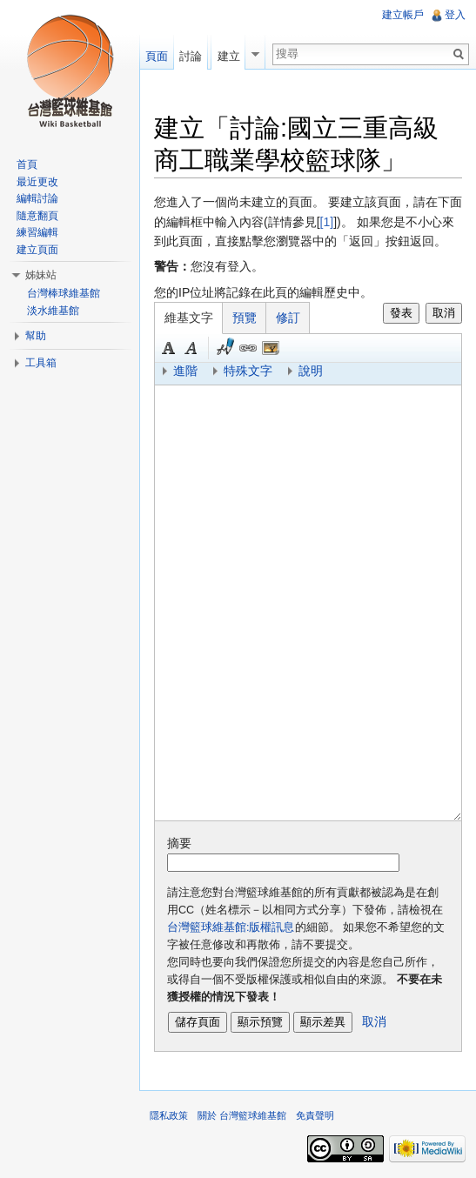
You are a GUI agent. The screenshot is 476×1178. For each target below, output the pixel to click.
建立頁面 (37, 250)
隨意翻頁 (37, 216)
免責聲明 (315, 1115)
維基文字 (188, 318)
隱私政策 (169, 1115)
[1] (327, 222)
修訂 (288, 318)
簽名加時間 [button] (225, 348)
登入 (455, 15)
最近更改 (37, 182)
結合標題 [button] (270, 348)
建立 (229, 56)
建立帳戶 (403, 15)
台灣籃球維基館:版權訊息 (231, 927)
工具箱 (41, 363)
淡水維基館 (53, 311)
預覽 (244, 318)
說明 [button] (310, 371)
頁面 (156, 56)
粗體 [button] (169, 348)
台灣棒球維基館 (63, 293)
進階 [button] (185, 371)
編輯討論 (37, 198)
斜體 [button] (191, 348)
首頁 (27, 164)
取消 (443, 312)
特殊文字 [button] (248, 371)
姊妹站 (41, 275)
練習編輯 (37, 232)
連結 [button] (248, 348)
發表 (401, 312)
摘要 (179, 843)
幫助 (35, 336)
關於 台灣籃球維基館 (242, 1115)
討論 (190, 56)
